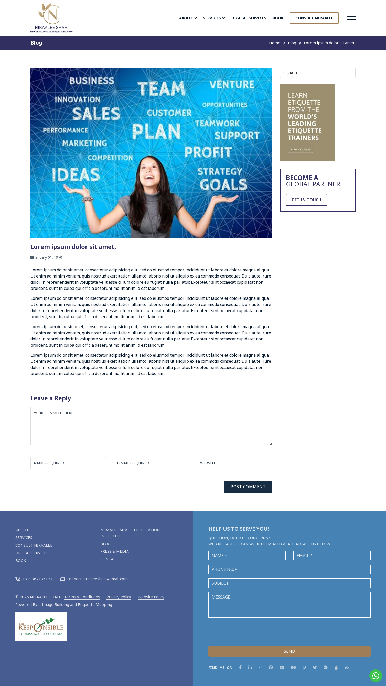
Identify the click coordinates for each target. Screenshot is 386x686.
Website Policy (151, 596)
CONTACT (109, 558)
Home (274, 42)
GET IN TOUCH (306, 200)
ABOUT (188, 17)
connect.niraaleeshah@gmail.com (94, 578)
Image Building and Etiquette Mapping (77, 604)
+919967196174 (33, 578)
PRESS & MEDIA (114, 551)
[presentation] (247, 632)
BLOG (105, 543)
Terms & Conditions (82, 596)
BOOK (278, 17)
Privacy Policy (118, 596)
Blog (292, 42)
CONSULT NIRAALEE (314, 17)
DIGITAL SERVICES (248, 17)
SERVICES (214, 17)
